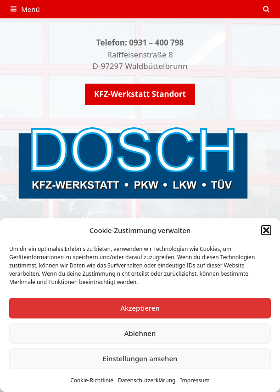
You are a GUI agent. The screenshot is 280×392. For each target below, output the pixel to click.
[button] (266, 230)
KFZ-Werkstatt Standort (140, 94)
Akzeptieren (140, 307)
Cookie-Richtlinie (91, 380)
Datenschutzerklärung (146, 380)
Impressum (194, 380)
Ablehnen (140, 333)
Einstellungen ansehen (140, 358)
